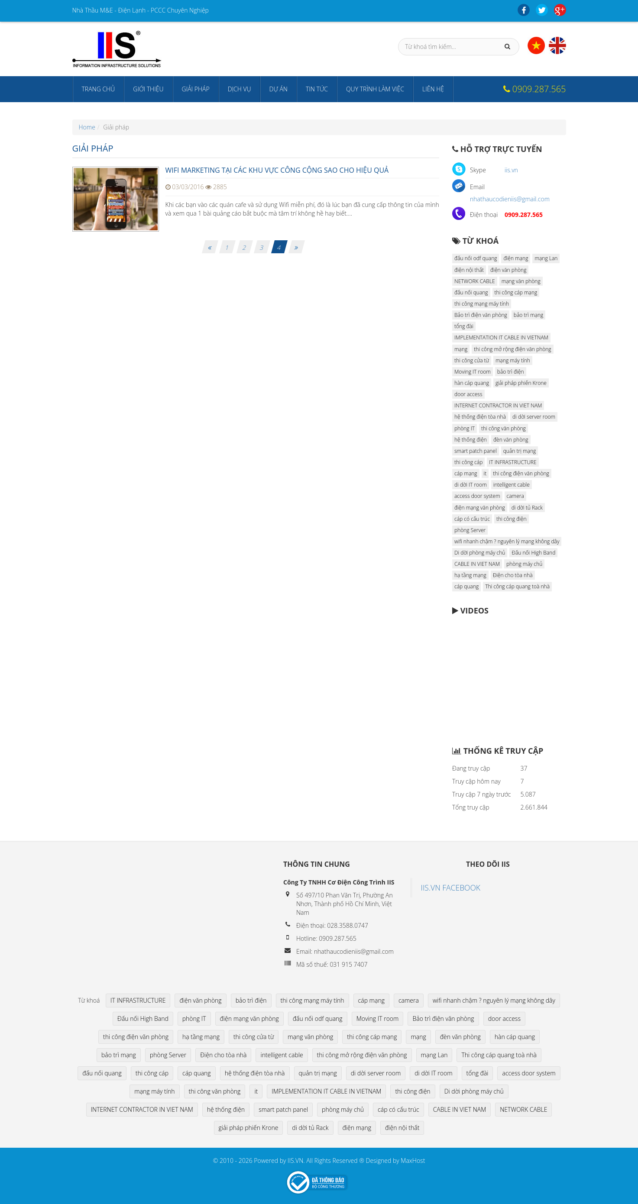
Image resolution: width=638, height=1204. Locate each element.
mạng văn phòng (521, 281)
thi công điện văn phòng (521, 473)
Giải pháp (196, 89)
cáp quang (466, 586)
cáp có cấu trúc (472, 519)
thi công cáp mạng (516, 292)
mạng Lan (545, 258)
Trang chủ (98, 89)
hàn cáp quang (471, 383)
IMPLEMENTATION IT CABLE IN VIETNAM (501, 337)
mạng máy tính (513, 360)
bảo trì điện (510, 371)
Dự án (278, 89)
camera (515, 496)
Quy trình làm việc (375, 89)
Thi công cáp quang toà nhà (517, 586)
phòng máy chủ (524, 564)
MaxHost (413, 1160)
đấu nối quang (471, 292)
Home (87, 127)
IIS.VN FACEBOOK (451, 887)
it (485, 473)
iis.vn (511, 170)
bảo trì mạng (528, 315)
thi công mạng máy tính (481, 303)
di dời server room (533, 416)
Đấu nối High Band (533, 552)
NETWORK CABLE (474, 281)
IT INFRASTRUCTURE (512, 462)
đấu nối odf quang (475, 258)
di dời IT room (470, 484)
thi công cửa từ (471, 360)
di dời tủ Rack (527, 507)
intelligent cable (511, 484)
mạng (460, 349)
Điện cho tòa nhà (513, 575)
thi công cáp (468, 462)
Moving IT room (472, 371)
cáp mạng (465, 473)
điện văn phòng (508, 270)
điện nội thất (469, 270)
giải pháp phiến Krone (521, 383)
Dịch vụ (239, 89)
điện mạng (515, 258)
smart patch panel (475, 451)
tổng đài (463, 326)
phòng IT (464, 428)
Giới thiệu (148, 89)
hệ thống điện (470, 439)
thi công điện (511, 519)
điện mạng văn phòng (479, 507)
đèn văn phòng (510, 439)
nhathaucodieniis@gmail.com (510, 199)
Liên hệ (433, 89)
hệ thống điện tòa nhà (480, 416)
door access (468, 394)
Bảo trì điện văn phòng (480, 315)
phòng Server (470, 530)
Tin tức (317, 89)
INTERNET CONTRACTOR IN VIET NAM (498, 405)
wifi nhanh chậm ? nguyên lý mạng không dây (506, 541)
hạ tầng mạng (470, 575)
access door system (477, 496)
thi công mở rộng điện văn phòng (512, 349)
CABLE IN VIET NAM (477, 564)
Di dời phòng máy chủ (479, 552)
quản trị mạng (519, 451)
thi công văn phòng (503, 428)
